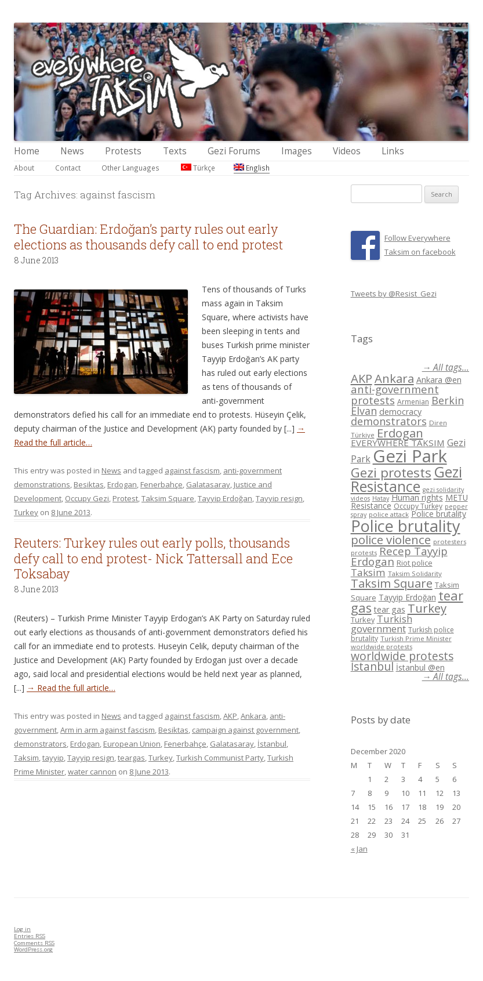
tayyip (53, 757)
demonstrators (40, 744)
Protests (123, 151)
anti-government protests (395, 394)
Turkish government (381, 623)
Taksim (26, 757)
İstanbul (271, 744)
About (24, 167)
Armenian (413, 402)
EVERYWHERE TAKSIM (398, 442)
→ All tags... (445, 367)
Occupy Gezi (87, 498)
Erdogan (122, 484)
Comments (34, 943)
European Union (132, 744)
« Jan (359, 849)
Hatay (380, 498)
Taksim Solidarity (415, 573)
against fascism (192, 470)
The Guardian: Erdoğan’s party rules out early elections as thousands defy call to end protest (148, 236)
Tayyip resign (279, 498)
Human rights (417, 497)
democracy (400, 411)
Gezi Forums (234, 151)
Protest (125, 498)
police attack (389, 514)
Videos (347, 151)
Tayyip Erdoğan (225, 498)
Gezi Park (410, 456)
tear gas (389, 609)
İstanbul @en (420, 667)
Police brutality (438, 513)
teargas (131, 757)
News (72, 151)
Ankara (253, 716)
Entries (29, 936)
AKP (230, 716)
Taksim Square (167, 498)
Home (26, 151)
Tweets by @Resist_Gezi (394, 293)
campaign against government (245, 730)
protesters (449, 541)
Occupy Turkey (418, 506)
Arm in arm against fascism (107, 730)
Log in (22, 929)
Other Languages (130, 167)
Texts (175, 151)
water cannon (92, 771)
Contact (68, 167)
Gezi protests (391, 473)
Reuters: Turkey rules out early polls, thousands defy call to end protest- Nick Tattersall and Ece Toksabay (153, 558)
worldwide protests (381, 646)
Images (296, 151)
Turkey (26, 512)
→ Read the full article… (71, 687)
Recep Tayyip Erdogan (399, 556)
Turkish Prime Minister (416, 638)
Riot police (415, 563)
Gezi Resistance (406, 479)
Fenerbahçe (161, 484)
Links (393, 151)
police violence (391, 539)
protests (364, 552)
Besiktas (89, 484)
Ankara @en (439, 379)
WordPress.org (33, 949)
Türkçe (198, 167)
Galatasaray (208, 484)
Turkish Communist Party (220, 757)
